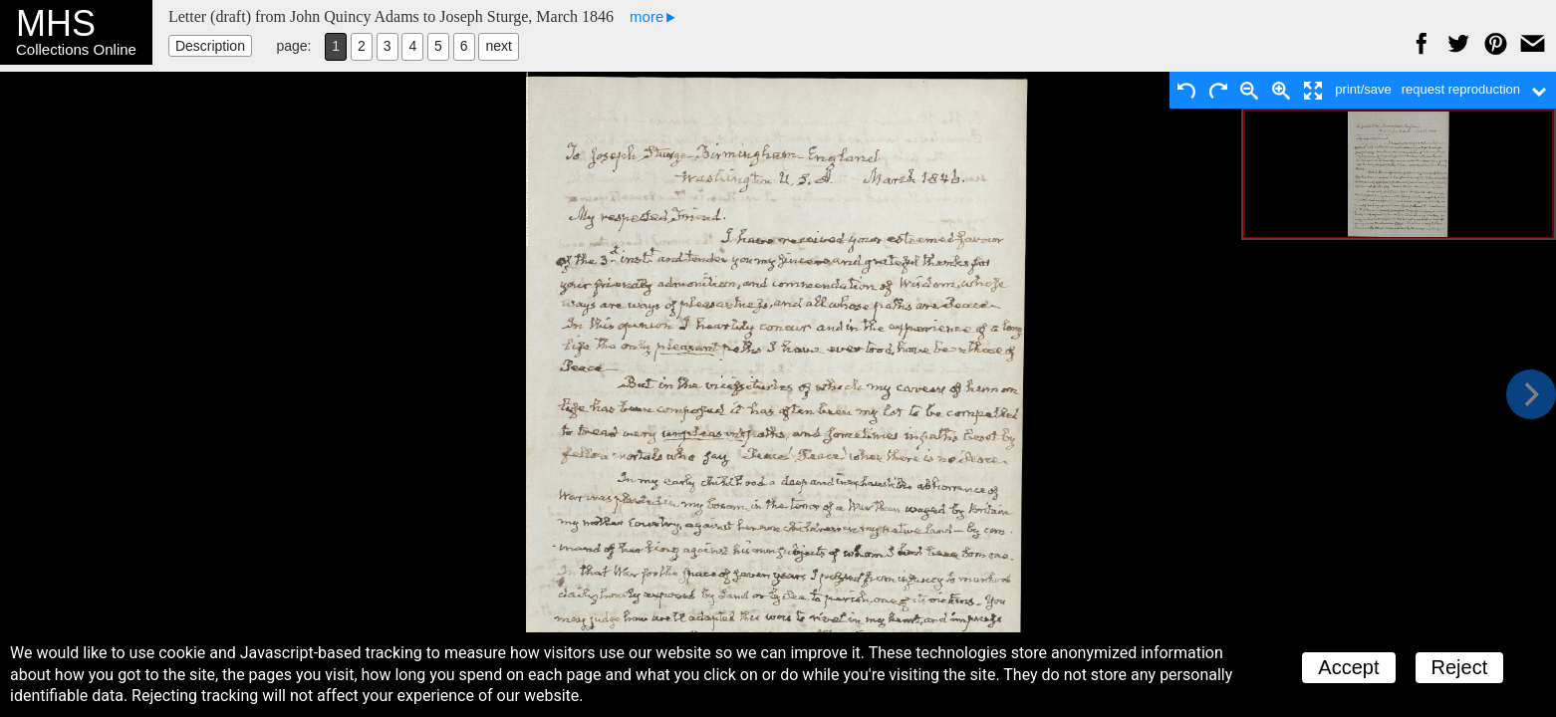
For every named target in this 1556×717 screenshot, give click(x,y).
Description (210, 46)
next (498, 46)
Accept (1348, 667)
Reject (1459, 667)
